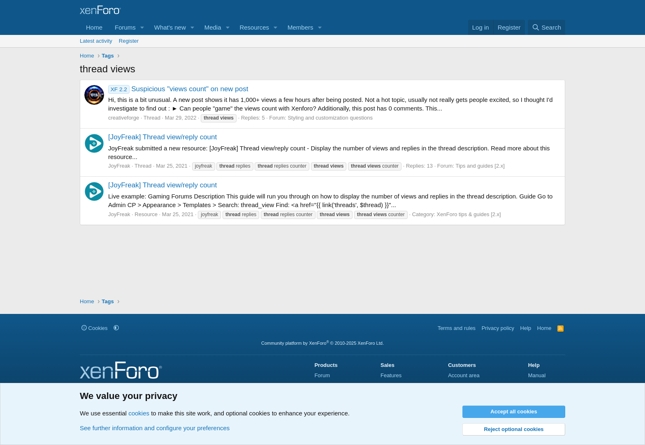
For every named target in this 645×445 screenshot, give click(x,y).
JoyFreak (119, 166)
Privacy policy (498, 328)
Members (300, 27)
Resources (254, 27)
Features (391, 375)
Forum (322, 375)
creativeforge (123, 118)
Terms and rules (457, 328)
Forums (125, 27)
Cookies (94, 328)
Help (525, 328)
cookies (138, 413)
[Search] (546, 27)
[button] (142, 27)
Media (212, 27)
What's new (170, 27)
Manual (537, 375)
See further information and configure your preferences (155, 427)
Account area (464, 375)
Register (129, 41)
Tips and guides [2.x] (479, 166)
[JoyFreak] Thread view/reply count (162, 137)
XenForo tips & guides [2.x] (469, 214)
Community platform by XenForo (322, 343)
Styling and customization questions (330, 118)
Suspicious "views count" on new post (178, 89)
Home (94, 27)
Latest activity (96, 41)
